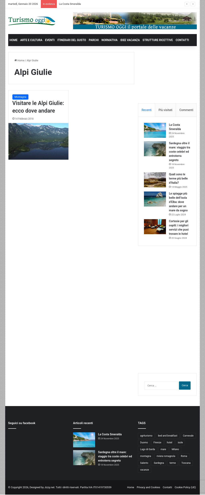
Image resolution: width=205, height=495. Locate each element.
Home (19, 60)
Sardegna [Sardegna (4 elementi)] (159, 463)
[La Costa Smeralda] (155, 130)
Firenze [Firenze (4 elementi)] (157, 443)
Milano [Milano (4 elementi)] (175, 449)
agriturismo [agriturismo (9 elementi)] (146, 436)
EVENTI (49, 40)
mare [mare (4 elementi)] (163, 449)
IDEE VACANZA (130, 40)
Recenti (147, 110)
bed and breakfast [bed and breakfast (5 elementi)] (167, 436)
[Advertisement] (168, 77)
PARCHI (94, 40)
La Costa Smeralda (70, 3)
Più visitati (165, 110)
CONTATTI (182, 40)
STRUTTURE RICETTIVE (158, 40)
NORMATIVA (109, 40)
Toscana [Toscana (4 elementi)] (186, 463)
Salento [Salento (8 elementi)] (144, 463)
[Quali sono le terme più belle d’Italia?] (155, 180)
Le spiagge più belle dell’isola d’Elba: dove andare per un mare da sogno (178, 202)
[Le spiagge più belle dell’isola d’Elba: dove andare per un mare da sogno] (155, 199)
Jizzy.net (49, 487)
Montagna (20, 96)
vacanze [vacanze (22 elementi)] (144, 470)
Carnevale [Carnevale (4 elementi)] (188, 436)
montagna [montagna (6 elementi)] (145, 456)
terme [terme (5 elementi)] (173, 463)
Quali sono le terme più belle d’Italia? (178, 178)
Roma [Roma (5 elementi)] (184, 456)
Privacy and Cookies (148, 487)
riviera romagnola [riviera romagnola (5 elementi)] (166, 456)
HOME (14, 40)
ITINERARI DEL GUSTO (71, 40)
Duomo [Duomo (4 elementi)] (144, 443)
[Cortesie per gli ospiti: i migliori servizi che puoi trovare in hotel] (155, 226)
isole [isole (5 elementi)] (180, 443)
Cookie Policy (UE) (185, 487)
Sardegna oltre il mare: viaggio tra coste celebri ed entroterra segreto (179, 152)
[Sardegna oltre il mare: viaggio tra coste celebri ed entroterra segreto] (155, 148)
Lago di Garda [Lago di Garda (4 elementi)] (147, 449)
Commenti (186, 110)
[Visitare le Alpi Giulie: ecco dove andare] (38, 141)
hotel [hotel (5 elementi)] (169, 443)
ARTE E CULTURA (31, 40)
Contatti (167, 487)
